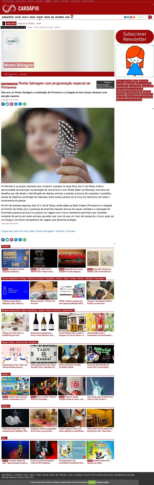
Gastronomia (68, 310)
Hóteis (12, 342)
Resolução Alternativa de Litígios (13, 477)
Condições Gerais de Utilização (124, 475)
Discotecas (143, 81)
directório (11, 23)
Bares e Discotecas (30, 310)
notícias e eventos (26, 23)
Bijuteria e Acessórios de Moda (129, 100)
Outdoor (40, 17)
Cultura (18, 17)
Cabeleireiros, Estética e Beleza (129, 91)
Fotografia (50, 278)
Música (81, 278)
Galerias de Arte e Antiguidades (139, 97)
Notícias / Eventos (10, 74)
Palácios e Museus (143, 83)
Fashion (47, 17)
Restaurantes (15, 310)
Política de (102, 482)
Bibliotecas (129, 83)
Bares (135, 81)
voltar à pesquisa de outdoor (43, 27)
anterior (29, 27)
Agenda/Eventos (8, 17)
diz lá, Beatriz (17, 475)
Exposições (100, 278)
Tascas (42, 310)
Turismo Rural (22, 342)
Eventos (6, 246)
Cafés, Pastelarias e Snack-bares (130, 89)
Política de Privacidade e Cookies (102, 475)
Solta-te (25, 17)
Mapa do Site (29, 477)
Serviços (146, 91)
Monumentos (122, 86)
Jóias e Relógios (132, 94)
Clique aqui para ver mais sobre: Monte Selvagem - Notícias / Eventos (38, 231)
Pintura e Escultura (36, 278)
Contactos (23, 74)
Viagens (32, 17)
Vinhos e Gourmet (54, 310)
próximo (57, 27)
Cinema (59, 278)
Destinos (33, 342)
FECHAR (92, 482)
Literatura (89, 278)
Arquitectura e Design (18, 278)
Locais (67, 17)
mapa (39, 23)
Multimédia (59, 17)
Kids (52, 17)
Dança (73, 278)
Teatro (67, 278)
